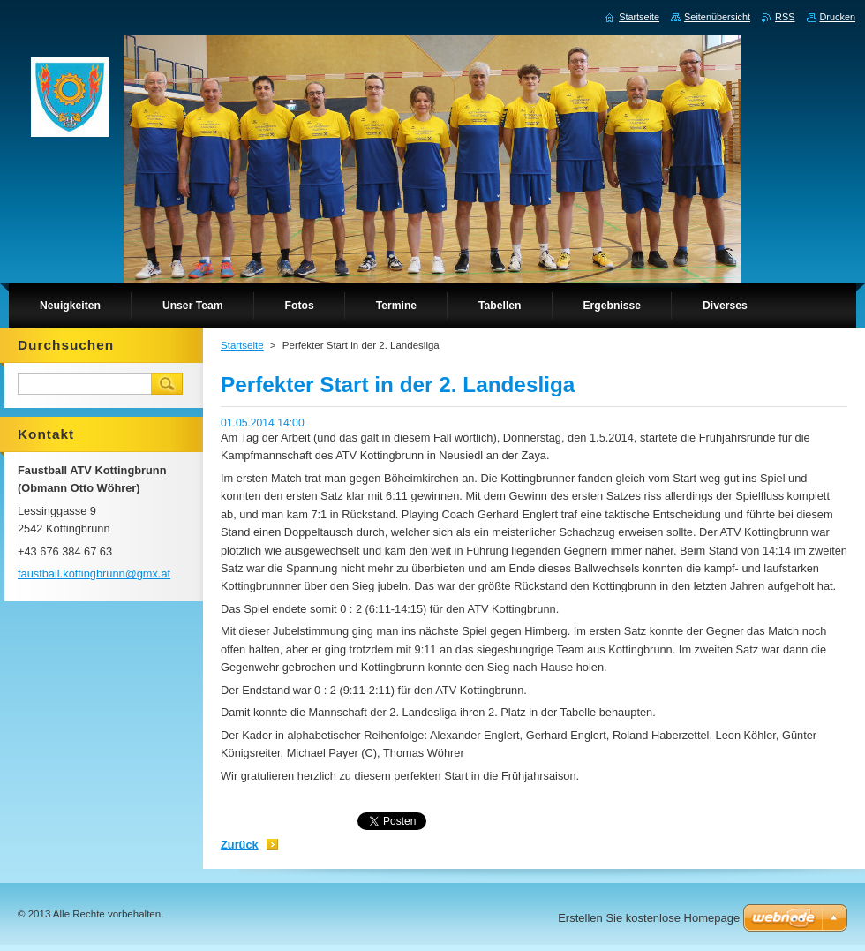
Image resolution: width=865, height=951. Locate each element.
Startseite (242, 345)
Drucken (838, 16)
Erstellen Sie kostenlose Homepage (649, 918)
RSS (784, 16)
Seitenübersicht (717, 16)
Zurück (240, 844)
